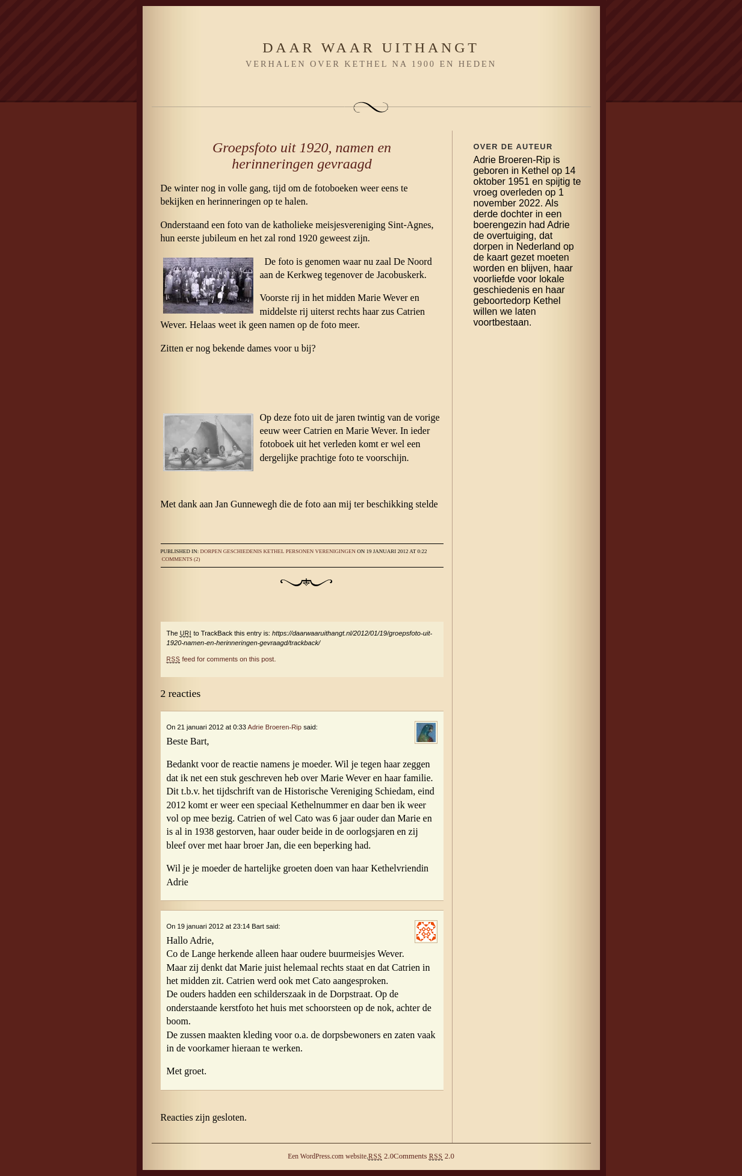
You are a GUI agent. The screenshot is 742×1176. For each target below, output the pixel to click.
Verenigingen (335, 551)
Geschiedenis (242, 551)
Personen (300, 551)
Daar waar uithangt (371, 47)
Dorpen (211, 551)
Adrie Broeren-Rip (274, 727)
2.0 (381, 1156)
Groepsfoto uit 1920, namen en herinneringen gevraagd (301, 156)
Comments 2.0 (424, 1156)
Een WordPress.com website (327, 1156)
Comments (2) (181, 559)
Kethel (274, 551)
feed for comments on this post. (221, 659)
